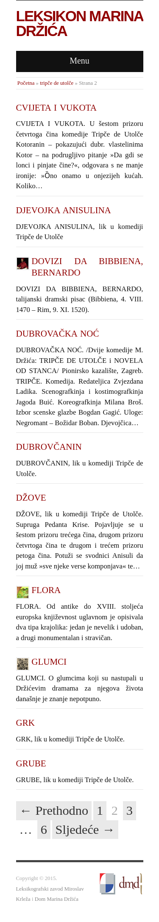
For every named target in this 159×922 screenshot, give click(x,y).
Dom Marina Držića (56, 899)
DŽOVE (31, 498)
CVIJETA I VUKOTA (56, 108)
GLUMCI (49, 662)
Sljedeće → (85, 829)
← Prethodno (54, 810)
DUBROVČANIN (49, 447)
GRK (25, 723)
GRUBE (31, 763)
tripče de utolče (56, 83)
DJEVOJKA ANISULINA (63, 210)
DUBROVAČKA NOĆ (57, 334)
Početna (26, 83)
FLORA (46, 590)
